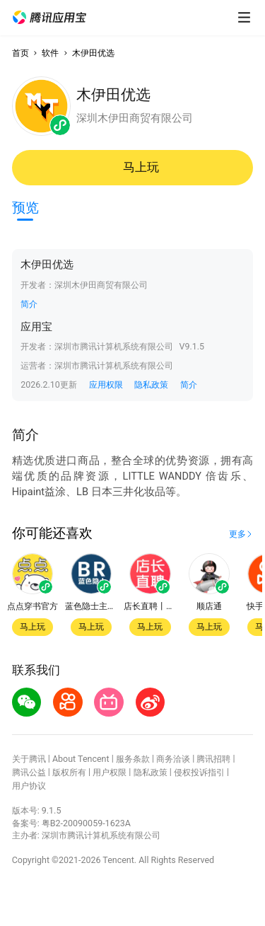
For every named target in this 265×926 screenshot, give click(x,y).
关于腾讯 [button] (29, 758)
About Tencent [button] (81, 758)
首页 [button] (20, 52)
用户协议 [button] (29, 785)
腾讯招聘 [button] (213, 758)
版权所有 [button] (69, 772)
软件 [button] (50, 52)
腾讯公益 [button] (29, 772)
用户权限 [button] (109, 772)
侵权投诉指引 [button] (199, 772)
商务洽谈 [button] (173, 758)
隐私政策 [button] (151, 384)
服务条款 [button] (133, 758)
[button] (49, 18)
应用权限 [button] (106, 384)
